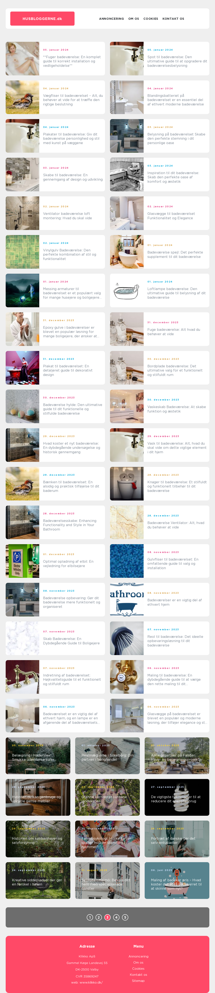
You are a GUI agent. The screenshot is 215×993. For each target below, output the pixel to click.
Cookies (150, 18)
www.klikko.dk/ (91, 982)
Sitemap (138, 981)
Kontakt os (173, 18)
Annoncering (111, 18)
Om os (133, 18)
